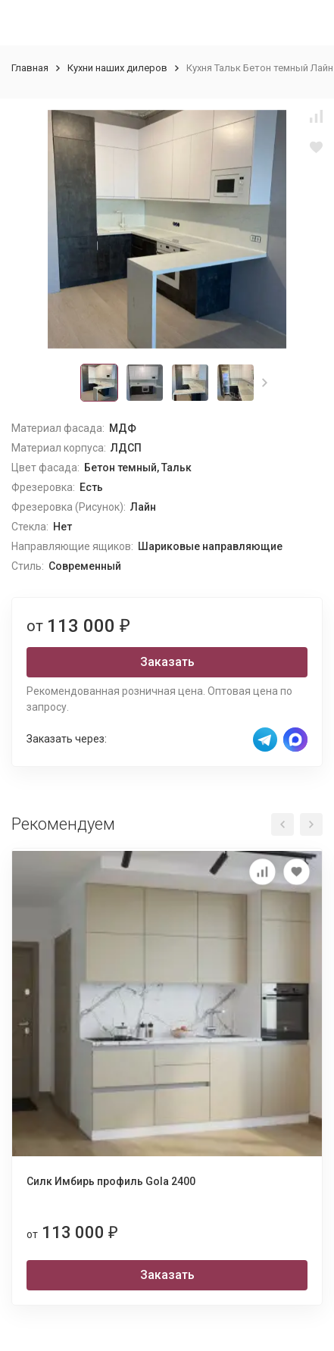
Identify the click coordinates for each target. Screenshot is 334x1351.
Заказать (167, 662)
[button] (264, 383)
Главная (29, 67)
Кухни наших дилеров (117, 67)
